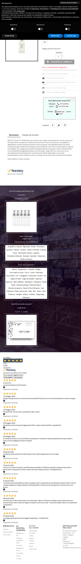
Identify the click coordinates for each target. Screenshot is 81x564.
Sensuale (26, 256)
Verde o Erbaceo (26, 259)
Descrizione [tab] (14, 135)
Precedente (8, 377)
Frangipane (23, 276)
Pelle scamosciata (20, 291)
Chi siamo (19, 545)
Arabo (33, 246)
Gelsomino (32, 276)
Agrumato (26, 246)
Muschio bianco (35, 285)
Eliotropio (39, 272)
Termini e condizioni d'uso (19, 540)
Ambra (14, 269)
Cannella (31, 269)
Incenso (40, 276)
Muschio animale (22, 285)
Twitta (59, 125)
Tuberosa (11, 294)
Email (59, 114)
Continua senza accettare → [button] (70, 2)
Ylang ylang (40, 294)
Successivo (18, 377)
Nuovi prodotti (8, 532)
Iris (45, 276)
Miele (13, 285)
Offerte (5, 529)
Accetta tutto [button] (71, 36)
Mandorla (37, 282)
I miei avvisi (32, 549)
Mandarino (29, 282)
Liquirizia (38, 279)
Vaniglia (19, 294)
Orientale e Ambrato (14, 256)
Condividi (52, 125)
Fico (17, 276)
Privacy (18, 556)
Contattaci (19, 553)
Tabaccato (41, 256)
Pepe (30, 291)
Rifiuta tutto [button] (55, 36)
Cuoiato (23, 250)
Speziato (33, 256)
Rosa (39, 291)
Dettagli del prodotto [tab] (30, 135)
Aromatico (41, 246)
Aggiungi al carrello (59, 62)
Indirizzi (31, 543)
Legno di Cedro (15, 279)
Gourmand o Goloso (25, 253)
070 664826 (63, 104)
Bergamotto (22, 269)
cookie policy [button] (21, 11)
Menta (44, 282)
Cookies (18, 558)
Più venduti (7, 535)
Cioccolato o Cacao (16, 272)
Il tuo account (34, 527)
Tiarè (44, 291)
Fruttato (43, 250)
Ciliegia (37, 269)
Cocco (27, 272)
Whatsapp (60, 111)
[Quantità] (58, 56)
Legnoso (36, 253)
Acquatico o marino (15, 246)
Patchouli (10, 291)
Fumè (15, 253)
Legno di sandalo (28, 279)
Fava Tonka (10, 276)
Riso (34, 291)
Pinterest (65, 125)
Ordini (31, 536)
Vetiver (25, 294)
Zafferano (26, 297)
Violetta (32, 294)
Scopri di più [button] (9, 36)
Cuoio (32, 272)
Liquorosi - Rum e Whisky (15, 282)
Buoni (31, 546)
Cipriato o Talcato (12, 250)
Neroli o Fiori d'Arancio (31, 288)
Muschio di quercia (15, 288)
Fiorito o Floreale (33, 250)
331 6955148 (62, 106)
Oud (42, 288)
